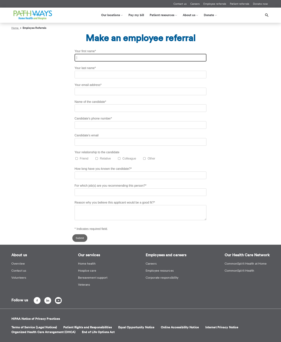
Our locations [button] (112, 15)
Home (16, 27)
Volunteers (18, 277)
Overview (18, 263)
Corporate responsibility (162, 277)
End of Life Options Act (98, 332)
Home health (87, 263)
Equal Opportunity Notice (136, 327)
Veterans (84, 284)
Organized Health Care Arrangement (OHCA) (43, 332)
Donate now (260, 3)
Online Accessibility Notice (180, 327)
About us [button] (190, 15)
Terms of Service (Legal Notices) (34, 327)
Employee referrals (214, 3)
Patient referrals (239, 3)
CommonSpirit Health (239, 270)
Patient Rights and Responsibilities (87, 327)
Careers (195, 3)
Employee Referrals (35, 27)
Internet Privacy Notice (221, 327)
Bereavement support (93, 277)
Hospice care (87, 270)
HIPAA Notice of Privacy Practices (35, 319)
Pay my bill (136, 15)
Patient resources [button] (163, 15)
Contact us (180, 3)
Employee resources (160, 270)
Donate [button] (210, 15)
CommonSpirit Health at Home (246, 263)
